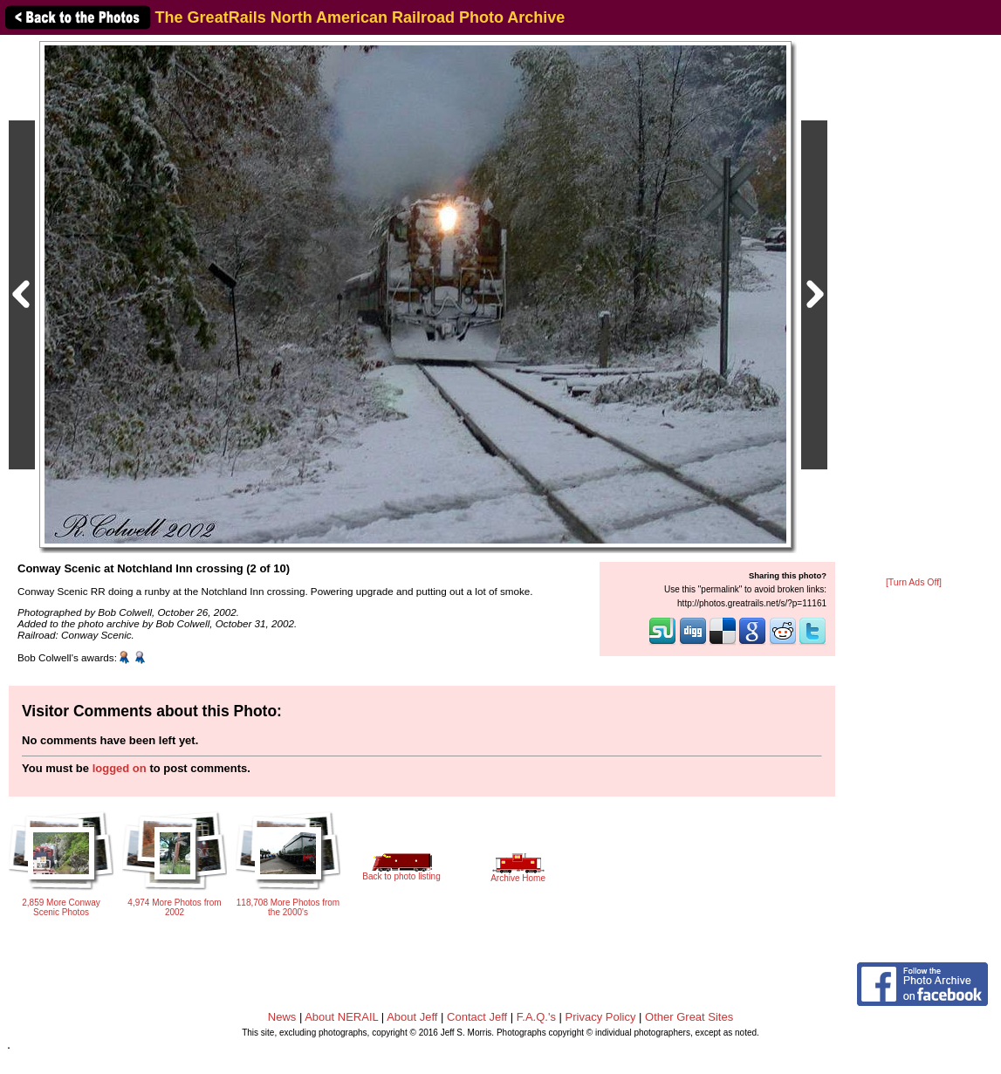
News (282, 1016)
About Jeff (412, 1016)
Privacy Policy (601, 1016)
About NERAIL (341, 1016)
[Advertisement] (914, 307)
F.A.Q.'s (536, 1016)
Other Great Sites (689, 1016)
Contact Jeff (477, 1016)
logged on (120, 768)
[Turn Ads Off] (914, 582)
